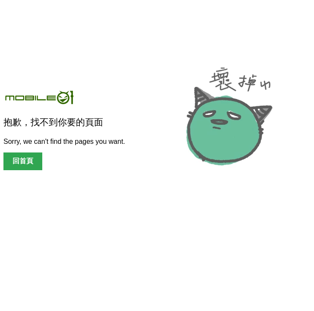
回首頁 (23, 161)
